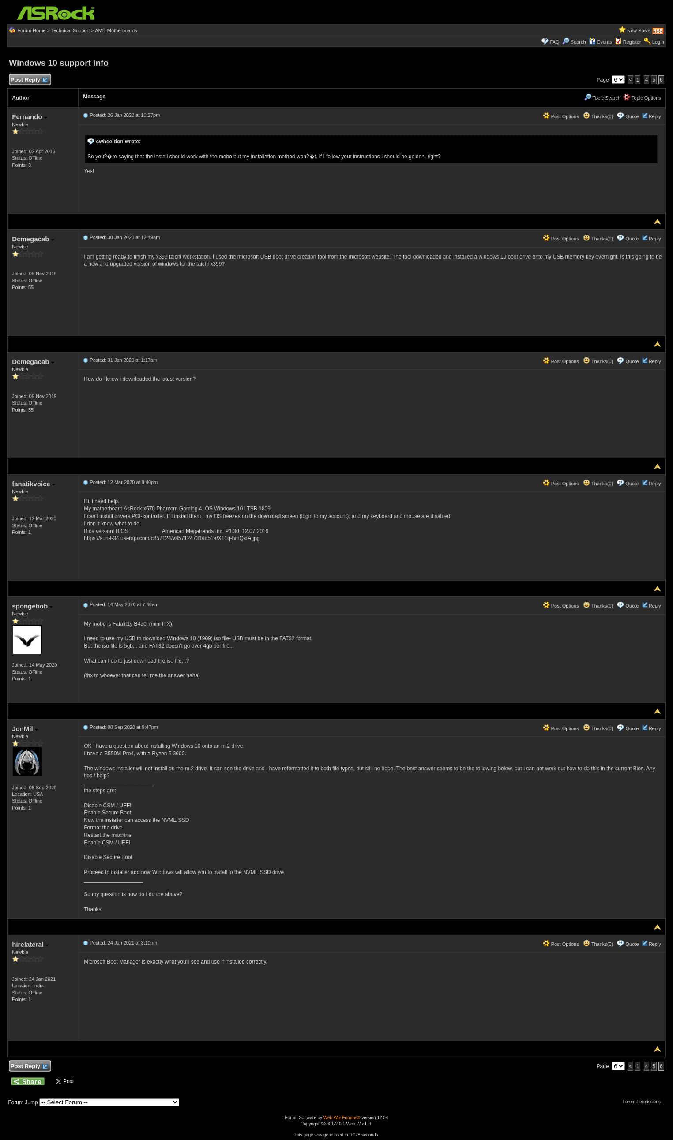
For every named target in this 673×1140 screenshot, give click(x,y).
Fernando (29, 116)
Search (578, 42)
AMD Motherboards (116, 30)
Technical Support (70, 30)
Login (658, 42)
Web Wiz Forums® (342, 1117)
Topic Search (602, 98)
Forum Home (31, 30)
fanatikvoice (33, 484)
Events (600, 42)
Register (632, 42)
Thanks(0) (598, 116)
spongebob (32, 606)
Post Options (561, 116)
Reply (655, 116)
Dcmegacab (33, 239)
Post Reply (29, 80)
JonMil (25, 728)
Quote (632, 116)
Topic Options (642, 98)
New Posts (638, 30)
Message (94, 97)
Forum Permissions (644, 1101)
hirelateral (30, 944)
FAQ (555, 42)
